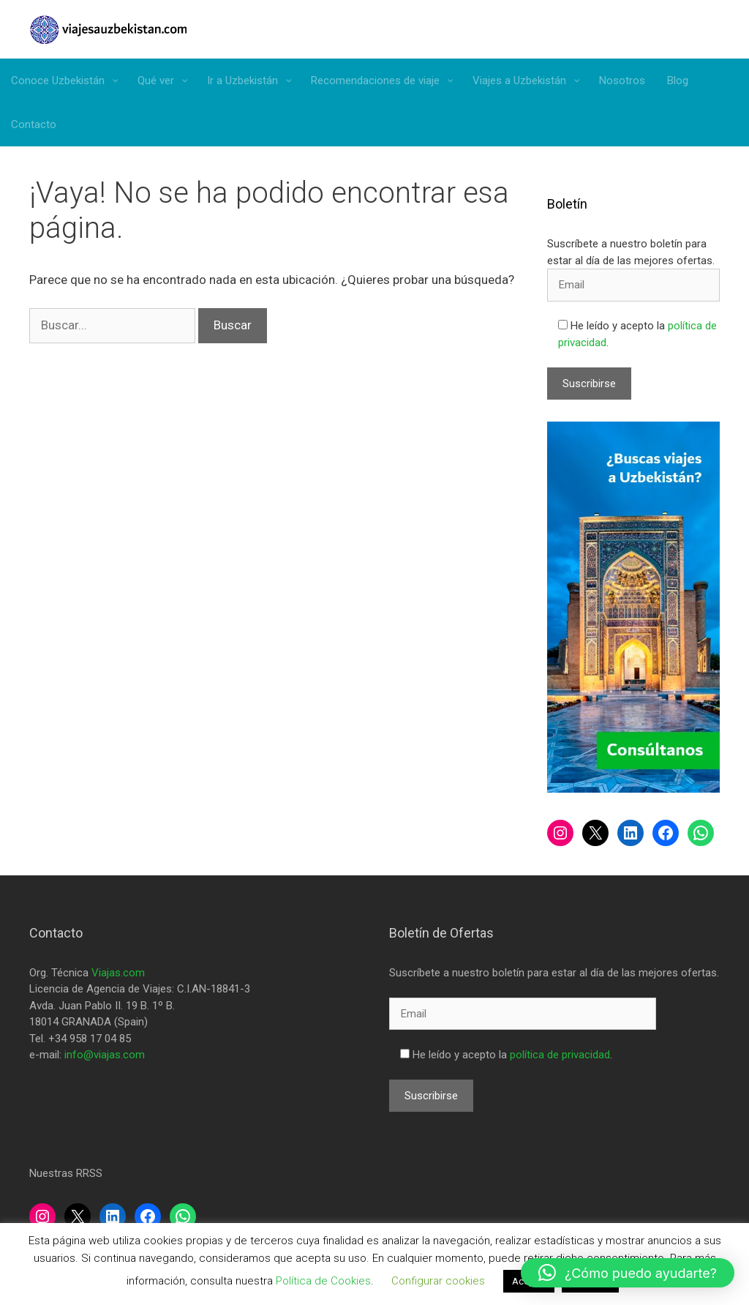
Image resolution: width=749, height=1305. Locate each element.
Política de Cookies (323, 1280)
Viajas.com (118, 972)
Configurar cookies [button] (438, 1280)
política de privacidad (560, 1054)
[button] (627, 1272)
